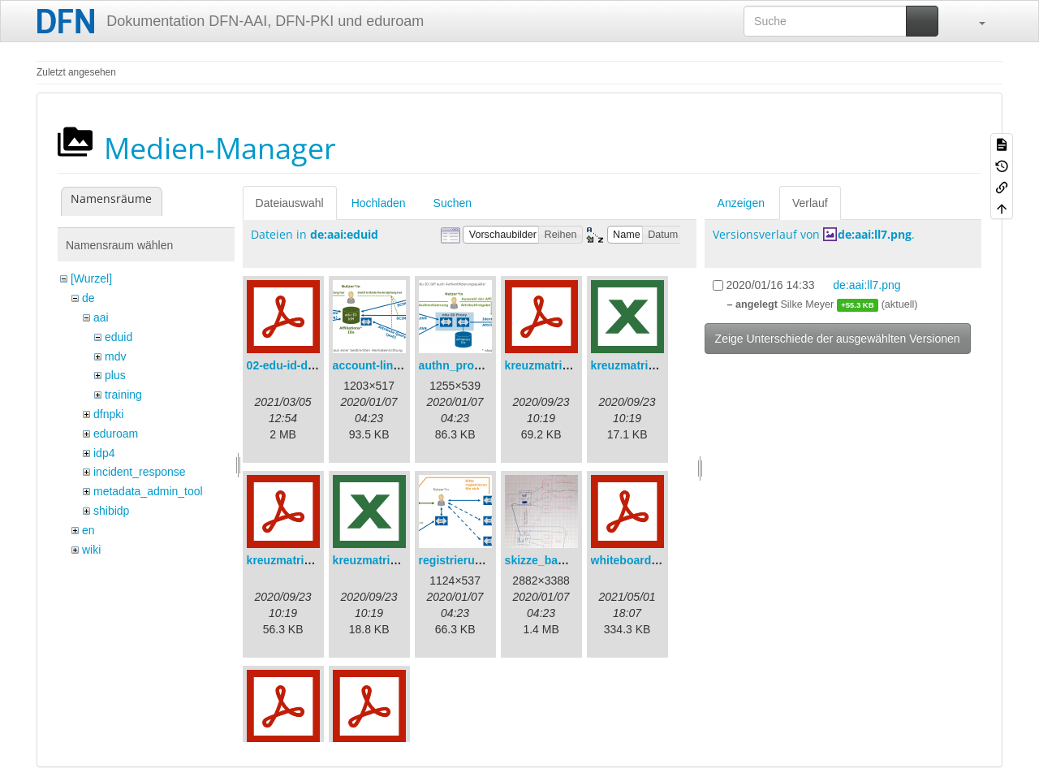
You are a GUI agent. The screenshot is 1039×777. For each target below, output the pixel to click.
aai (101, 317)
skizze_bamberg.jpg (559, 560)
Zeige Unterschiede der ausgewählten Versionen (837, 338)
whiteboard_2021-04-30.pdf (664, 560)
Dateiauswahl (290, 202)
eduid (118, 336)
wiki (91, 549)
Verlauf (810, 202)
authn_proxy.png (465, 365)
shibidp (111, 510)
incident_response (139, 471)
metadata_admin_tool (148, 491)
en (88, 530)
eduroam (115, 433)
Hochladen (378, 202)
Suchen (452, 202)
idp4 (103, 453)
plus (115, 375)
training (123, 394)
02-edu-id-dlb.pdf (293, 365)
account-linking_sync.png (403, 365)
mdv (115, 356)
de (88, 297)
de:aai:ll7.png (875, 234)
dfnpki (108, 414)
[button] (974, 21)
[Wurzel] (91, 278)
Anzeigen (741, 202)
